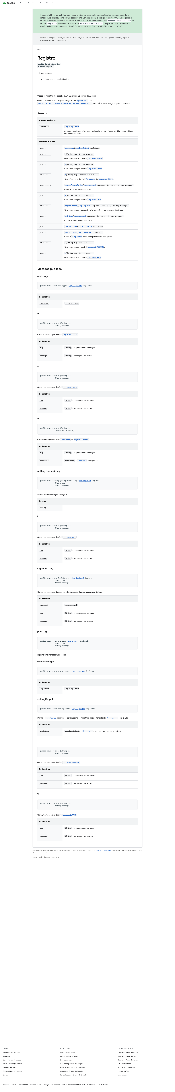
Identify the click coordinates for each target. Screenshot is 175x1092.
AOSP (39, 49)
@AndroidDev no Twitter (69, 1056)
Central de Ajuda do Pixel (127, 1056)
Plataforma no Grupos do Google (72, 1067)
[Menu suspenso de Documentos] (34, 3)
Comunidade (23, 1085)
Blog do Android (66, 1060)
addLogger (69, 148)
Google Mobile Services (126, 1067)
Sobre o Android (9, 1085)
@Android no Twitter (68, 1052)
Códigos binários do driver (12, 1071)
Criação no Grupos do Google (71, 1071)
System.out (82, 100)
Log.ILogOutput (72, 127)
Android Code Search (49, 3)
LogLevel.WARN (94, 257)
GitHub (5, 1075)
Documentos (25, 3)
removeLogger (71, 226)
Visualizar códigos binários (12, 1064)
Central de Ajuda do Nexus (128, 1060)
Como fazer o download (12, 1060)
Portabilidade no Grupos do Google (73, 1075)
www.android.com (125, 1064)
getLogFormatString (74, 185)
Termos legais (35, 1085)
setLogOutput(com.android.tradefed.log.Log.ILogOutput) (64, 103)
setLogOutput (71, 232)
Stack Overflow (123, 1071)
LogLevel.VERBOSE (96, 247)
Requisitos (6, 1056)
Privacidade (55, 1085)
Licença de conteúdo (103, 851)
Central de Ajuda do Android (128, 1052)
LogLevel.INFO (94, 200)
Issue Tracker (122, 1075)
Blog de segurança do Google (71, 1064)
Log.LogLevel (90, 185)
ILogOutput (77, 237)
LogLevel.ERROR (95, 169)
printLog (69, 216)
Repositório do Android (11, 1052)
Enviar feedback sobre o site (73, 1085)
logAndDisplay (71, 206)
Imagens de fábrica (10, 1067)
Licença (46, 1085)
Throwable (90, 179)
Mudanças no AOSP (113, 26)
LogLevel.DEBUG (95, 158)
